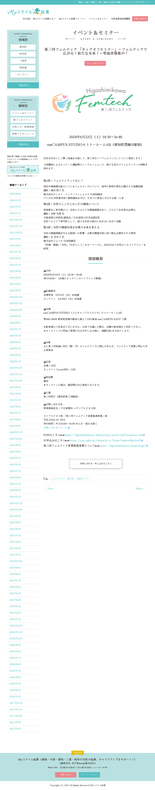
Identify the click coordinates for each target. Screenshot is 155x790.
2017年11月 (16, 709)
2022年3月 (15, 484)
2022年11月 (16, 432)
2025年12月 (16, 220)
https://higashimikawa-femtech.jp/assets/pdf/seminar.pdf (103, 435)
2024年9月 (15, 316)
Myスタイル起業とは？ (44, 19)
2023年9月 (15, 387)
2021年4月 (15, 542)
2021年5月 (15, 535)
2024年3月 (15, 349)
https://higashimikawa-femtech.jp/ (122, 446)
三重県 (23, 61)
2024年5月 (15, 336)
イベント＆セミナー (98, 19)
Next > (140, 489)
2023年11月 (16, 374)
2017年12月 (16, 703)
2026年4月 (15, 194)
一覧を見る (23, 85)
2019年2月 (15, 613)
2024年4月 (15, 342)
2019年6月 (15, 587)
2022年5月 (15, 471)
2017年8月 (15, 729)
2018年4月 (15, 677)
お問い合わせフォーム (55, 428)
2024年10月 (16, 310)
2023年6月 (15, 407)
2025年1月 (15, 291)
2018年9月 (15, 645)
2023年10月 (16, 381)
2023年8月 (15, 394)
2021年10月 (16, 510)
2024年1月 (15, 361)
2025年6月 (15, 258)
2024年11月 (16, 303)
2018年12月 (16, 626)
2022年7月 (15, 458)
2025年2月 (15, 284)
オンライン (23, 75)
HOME (26, 19)
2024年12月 (16, 297)
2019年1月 (15, 619)
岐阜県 (23, 54)
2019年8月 (15, 574)
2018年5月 (15, 671)
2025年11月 (16, 226)
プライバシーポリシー (89, 775)
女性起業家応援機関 (120, 19)
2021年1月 (15, 555)
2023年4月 (15, 420)
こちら (35, 176)
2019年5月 (15, 594)
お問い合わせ (140, 19)
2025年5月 (15, 265)
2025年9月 (15, 239)
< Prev (49, 489)
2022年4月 (15, 477)
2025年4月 (15, 271)
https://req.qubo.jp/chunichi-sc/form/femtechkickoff (105, 440)
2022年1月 (15, 497)
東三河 (70, 479)
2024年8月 (15, 323)
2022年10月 (16, 439)
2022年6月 (15, 465)
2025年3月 (15, 278)
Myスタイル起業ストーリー (72, 19)
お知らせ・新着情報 (23, 127)
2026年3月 (15, 200)
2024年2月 (15, 355)
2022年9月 (15, 445)
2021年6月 (15, 529)
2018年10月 (16, 639)
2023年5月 (15, 413)
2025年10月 (16, 233)
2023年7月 (15, 400)
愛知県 (23, 47)
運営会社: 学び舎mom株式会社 (78, 763)
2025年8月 (15, 246)
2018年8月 (15, 651)
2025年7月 (15, 252)
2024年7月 (15, 329)
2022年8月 (15, 452)
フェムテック (57, 479)
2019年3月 (15, 606)
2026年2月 (15, 207)
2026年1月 (15, 213)
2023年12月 (16, 368)
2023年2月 (15, 426)
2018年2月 (15, 690)
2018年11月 (16, 632)
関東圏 (23, 68)
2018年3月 (15, 684)
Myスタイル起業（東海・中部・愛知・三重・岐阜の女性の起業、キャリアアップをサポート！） (77, 759)
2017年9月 (15, 722)
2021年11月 (16, 503)
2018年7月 (15, 658)
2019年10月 (16, 561)
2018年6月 (15, 664)
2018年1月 (15, 697)
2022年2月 (15, 490)
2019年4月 (15, 600)
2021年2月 (15, 548)
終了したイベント (23, 120)
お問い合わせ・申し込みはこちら (96, 464)
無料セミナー (83, 479)
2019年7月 (15, 581)
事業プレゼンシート (23, 134)
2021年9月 (15, 516)
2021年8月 (15, 523)
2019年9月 (15, 568)
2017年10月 (16, 716)
